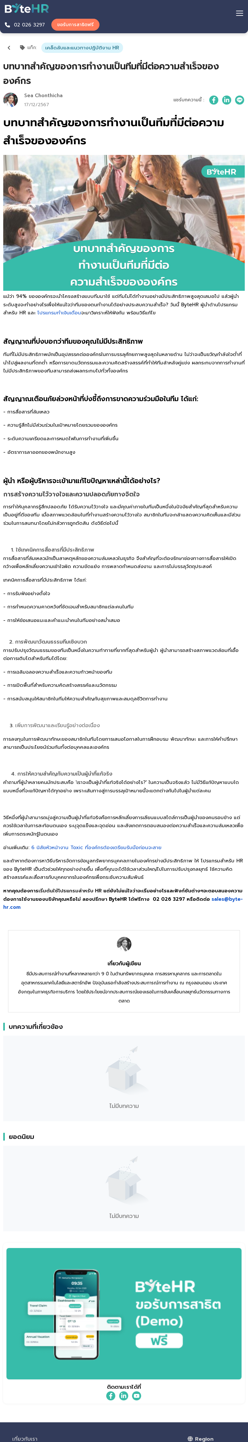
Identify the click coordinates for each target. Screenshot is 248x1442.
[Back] (9, 48)
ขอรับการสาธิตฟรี (75, 24)
